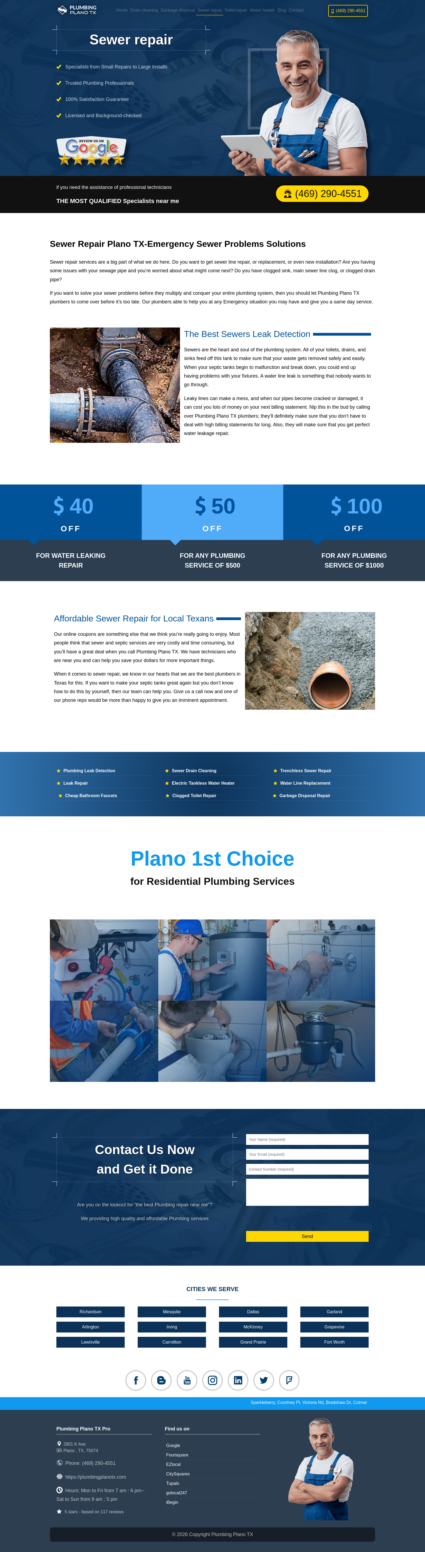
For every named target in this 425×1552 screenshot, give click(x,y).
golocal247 (176, 1493)
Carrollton (172, 1342)
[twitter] (263, 1380)
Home (122, 10)
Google (173, 1445)
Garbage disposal (178, 10)
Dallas (253, 1311)
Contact (296, 10)
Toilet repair (236, 10)
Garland (334, 1311)
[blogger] (161, 1380)
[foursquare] (289, 1380)
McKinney (253, 1327)
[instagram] (212, 1380)
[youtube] (186, 1380)
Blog (282, 10)
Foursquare (177, 1455)
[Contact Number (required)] (307, 1169)
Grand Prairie (253, 1342)
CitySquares (178, 1474)
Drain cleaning (144, 10)
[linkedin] (238, 1380)
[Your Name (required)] (307, 1139)
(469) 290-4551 (348, 10)
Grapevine (334, 1327)
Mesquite (172, 1311)
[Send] (307, 1236)
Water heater (262, 10)
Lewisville (91, 1342)
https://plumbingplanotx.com (95, 1477)
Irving (171, 1327)
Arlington (90, 1327)
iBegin (172, 1502)
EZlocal (173, 1464)
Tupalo (172, 1483)
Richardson (90, 1311)
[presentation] (287, 1219)
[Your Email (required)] (307, 1154)
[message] (307, 1192)
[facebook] (135, 1380)
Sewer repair (209, 10)
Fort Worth (334, 1342)
